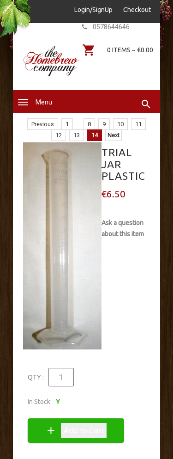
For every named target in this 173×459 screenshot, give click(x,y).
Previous (42, 124)
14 (94, 135)
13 (76, 135)
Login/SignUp (93, 9)
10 (120, 124)
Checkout (137, 9)
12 (58, 135)
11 (138, 124)
